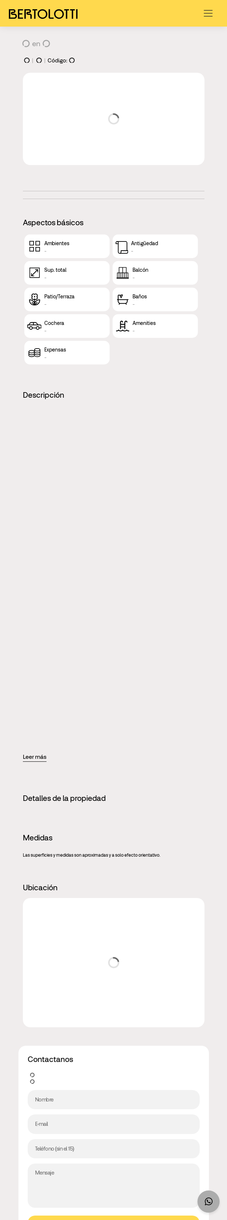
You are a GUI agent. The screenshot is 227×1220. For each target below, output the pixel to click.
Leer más (35, 757)
